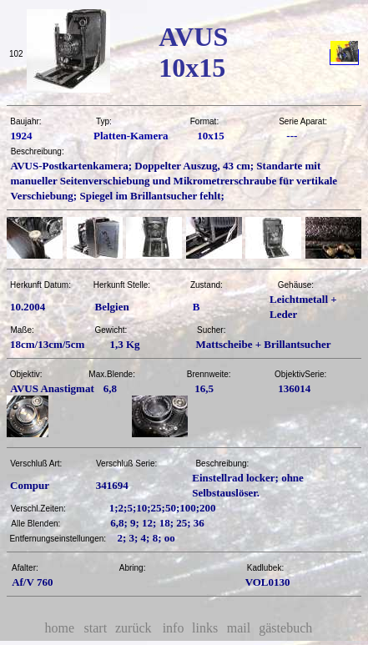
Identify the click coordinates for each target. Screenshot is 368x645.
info (173, 628)
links (205, 628)
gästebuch (285, 628)
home (60, 628)
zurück (133, 628)
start (96, 628)
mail (238, 628)
